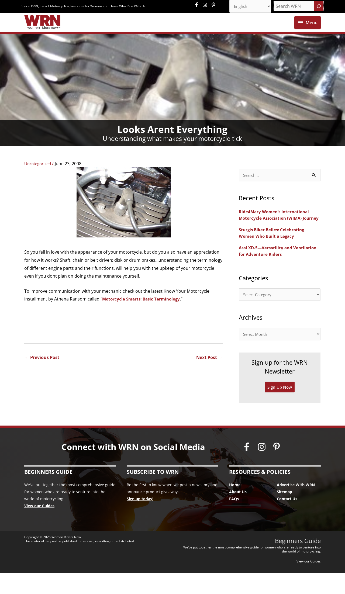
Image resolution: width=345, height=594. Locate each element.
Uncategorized (39, 175)
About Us (238, 512)
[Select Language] (248, 6)
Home (234, 505)
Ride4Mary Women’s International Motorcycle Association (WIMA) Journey (275, 230)
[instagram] (206, 5)
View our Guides (39, 526)
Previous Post (42, 369)
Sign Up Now (280, 408)
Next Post (209, 369)
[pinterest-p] (214, 5)
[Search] (318, 7)
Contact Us (287, 519)
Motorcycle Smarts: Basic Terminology (143, 311)
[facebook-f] (198, 5)
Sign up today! (140, 519)
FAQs (234, 519)
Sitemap (284, 512)
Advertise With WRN (296, 505)
